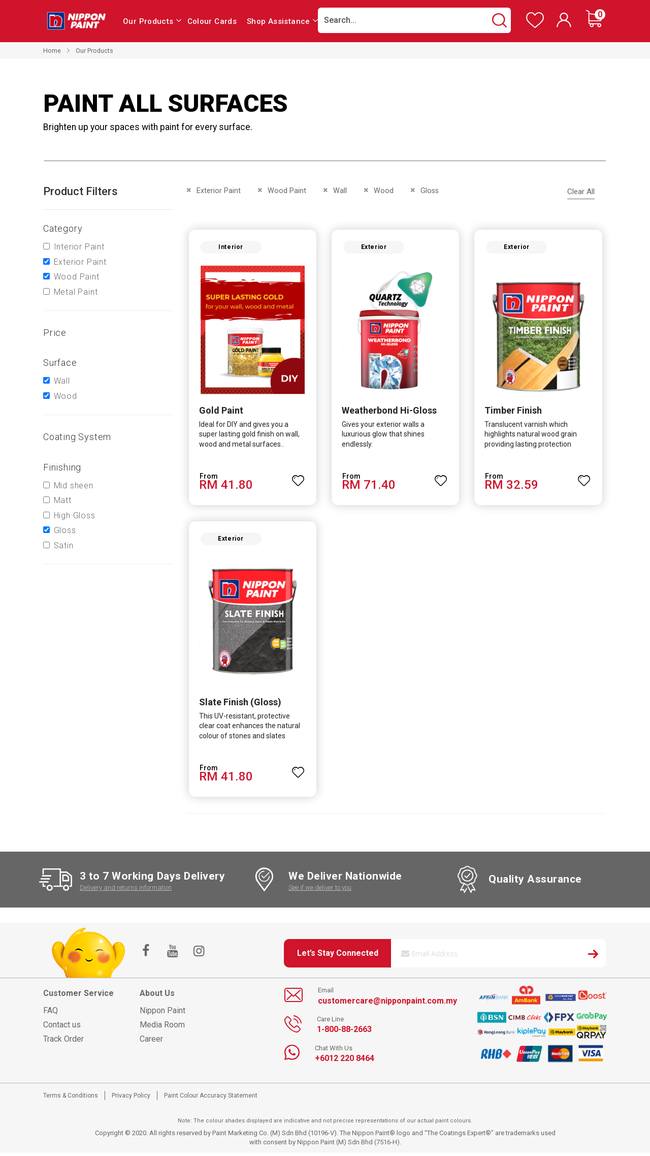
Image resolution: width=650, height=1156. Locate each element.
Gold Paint (219, 412)
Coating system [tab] (77, 436)
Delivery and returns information (126, 891)
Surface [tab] (60, 362)
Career (151, 1042)
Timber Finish (514, 412)
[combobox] (414, 20)
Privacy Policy (131, 1098)
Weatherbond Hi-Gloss (388, 412)
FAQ (50, 1013)
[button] (297, 478)
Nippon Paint (162, 1013)
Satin (64, 545)
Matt (63, 500)
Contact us (62, 1028)
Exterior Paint (80, 262)
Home (52, 50)
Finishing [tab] (62, 467)
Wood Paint (77, 277)
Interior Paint (79, 247)
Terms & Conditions (70, 1098)
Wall (62, 381)
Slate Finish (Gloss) (238, 705)
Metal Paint (76, 292)
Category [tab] (62, 228)
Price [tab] (55, 332)
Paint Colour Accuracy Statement (210, 1098)
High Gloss (74, 515)
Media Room (162, 1028)
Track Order (63, 1042)
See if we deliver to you (319, 891)
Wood (65, 396)
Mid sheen (73, 485)
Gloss (65, 530)
